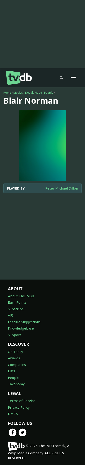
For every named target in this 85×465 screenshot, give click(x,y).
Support (14, 334)
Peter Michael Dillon (61, 188)
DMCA (13, 413)
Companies (17, 364)
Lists (11, 371)
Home (7, 93)
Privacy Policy (19, 407)
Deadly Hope (33, 93)
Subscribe (16, 309)
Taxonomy (16, 384)
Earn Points (17, 302)
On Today (15, 351)
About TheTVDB (21, 296)
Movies (18, 93)
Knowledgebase (21, 328)
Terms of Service (21, 400)
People (48, 93)
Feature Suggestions (24, 322)
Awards (14, 358)
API (10, 315)
